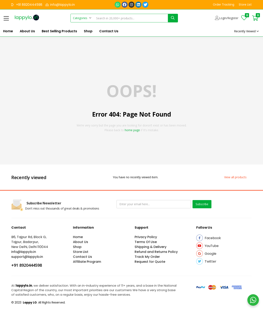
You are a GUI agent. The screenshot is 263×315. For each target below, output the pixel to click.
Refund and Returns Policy (156, 251)
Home (8, 31)
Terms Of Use (146, 242)
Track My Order (147, 256)
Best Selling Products (59, 31)
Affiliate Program (87, 261)
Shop (88, 31)
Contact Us (108, 31)
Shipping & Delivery (150, 246)
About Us (27, 31)
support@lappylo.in (27, 256)
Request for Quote (150, 261)
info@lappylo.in (23, 251)
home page (132, 130)
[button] (223, 5)
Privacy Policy (146, 237)
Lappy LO (29, 302)
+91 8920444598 (26, 265)
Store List (80, 251)
